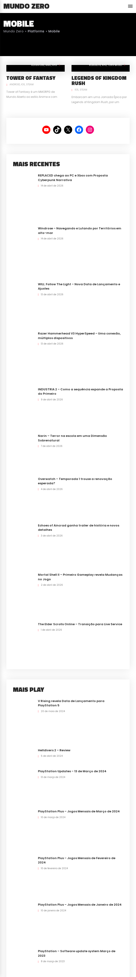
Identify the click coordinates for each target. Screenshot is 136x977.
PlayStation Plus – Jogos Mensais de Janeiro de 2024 (80, 904)
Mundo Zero (26, 6)
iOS (23, 84)
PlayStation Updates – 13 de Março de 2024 (72, 771)
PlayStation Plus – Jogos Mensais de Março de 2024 (79, 811)
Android (15, 84)
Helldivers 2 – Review (54, 750)
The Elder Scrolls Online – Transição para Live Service (80, 624)
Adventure (37, 65)
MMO (48, 65)
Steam (30, 84)
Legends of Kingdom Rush (99, 80)
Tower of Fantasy (30, 78)
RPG (54, 65)
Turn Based (115, 65)
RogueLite (95, 65)
